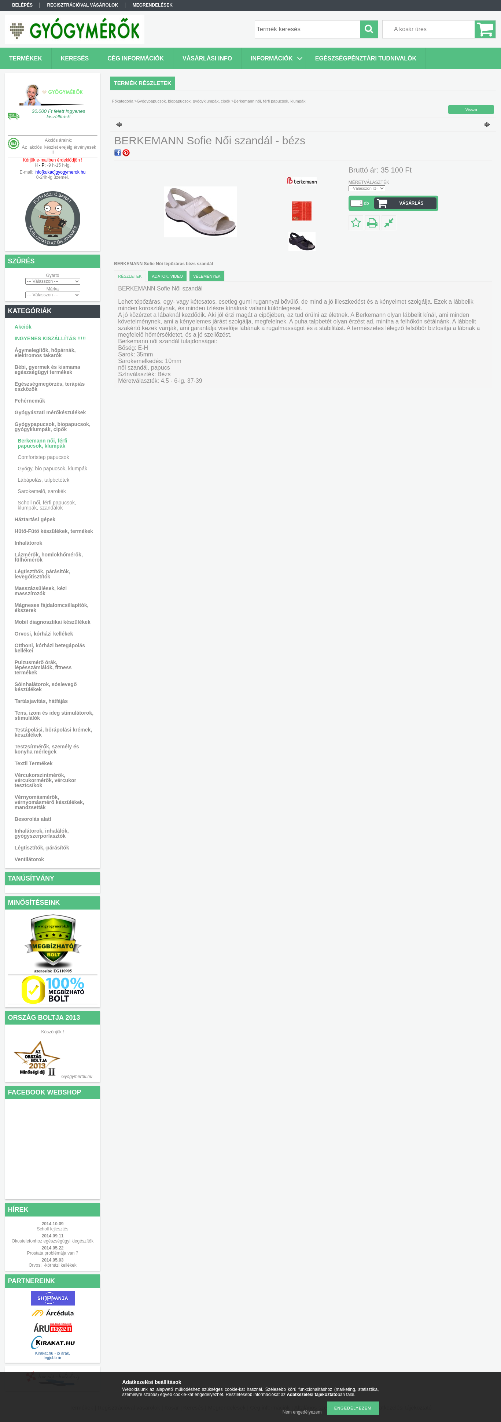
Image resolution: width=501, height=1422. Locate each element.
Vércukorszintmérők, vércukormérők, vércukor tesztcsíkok (45, 780)
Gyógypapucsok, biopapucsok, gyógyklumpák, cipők (53, 426)
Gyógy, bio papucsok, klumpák (52, 468)
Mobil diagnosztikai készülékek (53, 622)
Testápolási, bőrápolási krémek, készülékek (53, 732)
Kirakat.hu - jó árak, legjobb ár (52, 1355)
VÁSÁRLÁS (411, 203)
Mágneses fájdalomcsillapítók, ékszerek (52, 607)
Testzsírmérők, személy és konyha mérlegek (47, 749)
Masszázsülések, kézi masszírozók (41, 590)
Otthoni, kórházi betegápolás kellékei (50, 648)
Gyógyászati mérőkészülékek (50, 412)
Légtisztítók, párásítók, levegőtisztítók (42, 574)
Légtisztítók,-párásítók (42, 848)
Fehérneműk (30, 401)
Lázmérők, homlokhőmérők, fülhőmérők (49, 557)
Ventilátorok (29, 859)
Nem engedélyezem (302, 1412)
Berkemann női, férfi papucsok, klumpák (42, 443)
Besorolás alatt (33, 819)
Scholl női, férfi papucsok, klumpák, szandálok (47, 505)
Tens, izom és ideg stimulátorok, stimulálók (54, 715)
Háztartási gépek (35, 519)
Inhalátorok (28, 543)
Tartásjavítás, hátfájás (41, 701)
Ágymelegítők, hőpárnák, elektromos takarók (45, 352)
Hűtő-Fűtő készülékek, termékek (54, 531)
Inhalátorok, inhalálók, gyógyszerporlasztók (42, 833)
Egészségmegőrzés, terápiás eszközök (50, 386)
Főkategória (122, 101)
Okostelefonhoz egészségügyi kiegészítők (52, 1241)
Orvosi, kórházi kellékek (44, 634)
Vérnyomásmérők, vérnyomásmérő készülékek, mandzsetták (49, 802)
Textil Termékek (34, 763)
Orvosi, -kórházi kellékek (53, 1265)
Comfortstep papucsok (43, 457)
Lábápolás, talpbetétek (43, 480)
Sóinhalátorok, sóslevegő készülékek (46, 686)
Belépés (22, 5)
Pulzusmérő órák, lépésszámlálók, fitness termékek (43, 667)
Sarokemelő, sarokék (42, 491)
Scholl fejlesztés (52, 1229)
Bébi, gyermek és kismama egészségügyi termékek (47, 369)
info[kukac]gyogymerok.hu (59, 172)
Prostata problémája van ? (52, 1253)
